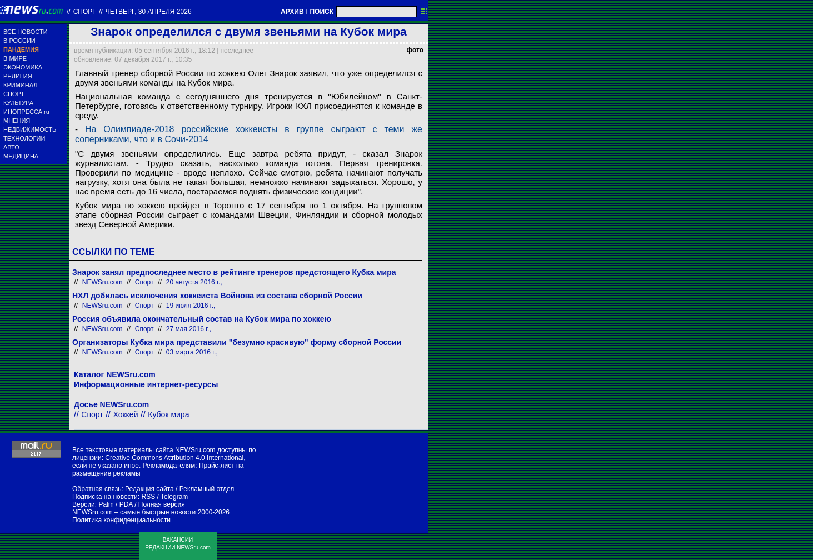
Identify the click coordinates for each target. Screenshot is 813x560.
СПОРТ (13, 94)
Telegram (174, 497)
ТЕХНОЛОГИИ (24, 138)
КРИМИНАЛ (20, 85)
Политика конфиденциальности (121, 520)
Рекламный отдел (207, 489)
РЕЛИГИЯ (17, 76)
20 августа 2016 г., (194, 282)
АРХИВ (292, 12)
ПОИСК (321, 12)
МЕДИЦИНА (20, 156)
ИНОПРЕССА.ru (26, 111)
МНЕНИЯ (16, 120)
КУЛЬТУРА (18, 102)
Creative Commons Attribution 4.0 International (174, 458)
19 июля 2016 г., (191, 305)
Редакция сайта (149, 489)
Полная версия (161, 504)
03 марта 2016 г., (192, 352)
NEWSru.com (102, 282)
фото (415, 50)
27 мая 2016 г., (188, 329)
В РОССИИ (19, 40)
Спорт (84, 12)
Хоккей (125, 414)
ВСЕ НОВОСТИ (25, 31)
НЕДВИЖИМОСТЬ (29, 129)
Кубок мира (168, 414)
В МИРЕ (15, 58)
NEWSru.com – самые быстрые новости (134, 512)
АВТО (11, 147)
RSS (148, 497)
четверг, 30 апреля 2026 (149, 12)
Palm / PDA (115, 504)
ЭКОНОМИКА (22, 67)
